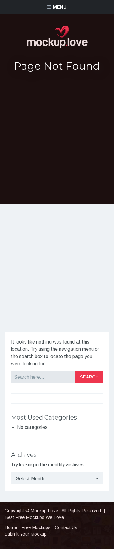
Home (11, 527)
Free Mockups (35, 527)
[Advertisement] (57, 138)
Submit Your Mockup (26, 534)
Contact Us (66, 527)
